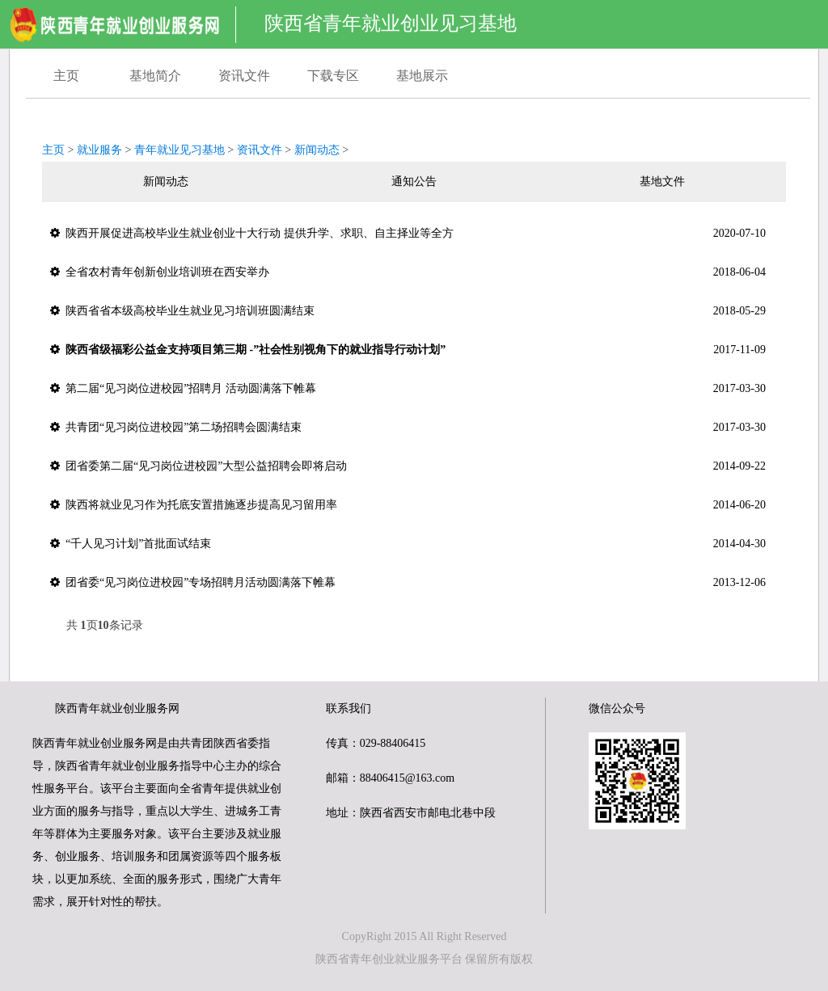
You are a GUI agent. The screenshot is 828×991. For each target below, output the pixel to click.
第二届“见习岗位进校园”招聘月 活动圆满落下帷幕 (408, 388)
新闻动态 (317, 150)
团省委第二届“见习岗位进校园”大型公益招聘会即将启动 (408, 466)
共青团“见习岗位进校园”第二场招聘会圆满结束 (408, 427)
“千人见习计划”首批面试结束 (408, 544)
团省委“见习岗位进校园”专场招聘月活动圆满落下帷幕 (408, 582)
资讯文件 (244, 75)
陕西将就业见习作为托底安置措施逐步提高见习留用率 (408, 505)
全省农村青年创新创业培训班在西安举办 (408, 272)
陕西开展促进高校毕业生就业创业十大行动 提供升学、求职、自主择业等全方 (408, 233)
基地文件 (662, 181)
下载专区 (333, 75)
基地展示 (422, 75)
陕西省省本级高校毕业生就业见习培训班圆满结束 (408, 311)
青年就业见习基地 (179, 150)
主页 (66, 75)
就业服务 (99, 150)
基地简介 (155, 75)
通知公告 (414, 181)
